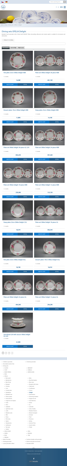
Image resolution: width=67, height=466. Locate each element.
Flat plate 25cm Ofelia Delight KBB (14, 73)
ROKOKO (30, 433)
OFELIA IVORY (7, 431)
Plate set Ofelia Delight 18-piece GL (46, 222)
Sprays (7, 421)
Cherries (8, 386)
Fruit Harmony (32, 400)
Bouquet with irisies (33, 384)
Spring (30, 421)
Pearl (30, 417)
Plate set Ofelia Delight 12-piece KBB (47, 185)
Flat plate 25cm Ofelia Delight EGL (14, 260)
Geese (30, 402)
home (2, 25)
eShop (5, 25)
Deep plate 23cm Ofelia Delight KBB (47, 110)
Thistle (30, 427)
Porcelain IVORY (30, 443)
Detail (25, 84)
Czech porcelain (38, 451)
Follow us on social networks (33, 454)
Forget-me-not (32, 398)
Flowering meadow (33, 396)
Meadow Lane (9, 413)
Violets (7, 429)
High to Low (21, 47)
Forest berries (9, 398)
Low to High (13, 47)
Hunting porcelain (7, 441)
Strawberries (9, 423)
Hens (7, 404)
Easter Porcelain (6, 439)
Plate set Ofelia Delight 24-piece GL (14, 297)
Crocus (30, 390)
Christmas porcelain (31, 362)
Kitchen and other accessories (33, 441)
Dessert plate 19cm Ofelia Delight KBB (15, 110)
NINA (5, 374)
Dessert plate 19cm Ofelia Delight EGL (47, 260)
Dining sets (10, 25)
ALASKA (6, 368)
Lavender (31, 406)
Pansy (7, 417)
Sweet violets (32, 425)
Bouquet (8, 384)
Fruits (7, 402)
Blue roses (31, 382)
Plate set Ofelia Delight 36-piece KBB (47, 73)
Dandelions (8, 392)
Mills (7, 415)
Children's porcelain (7, 362)
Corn (7, 388)
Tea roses (8, 427)
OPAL (29, 431)
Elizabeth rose (9, 394)
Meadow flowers (33, 411)
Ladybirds (8, 406)
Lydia (7, 411)
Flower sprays (9, 396)
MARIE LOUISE (31, 372)
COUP (5, 370)
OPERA (6, 433)
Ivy (29, 404)
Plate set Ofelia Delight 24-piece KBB (47, 147)
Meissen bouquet (33, 413)
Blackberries (8, 380)
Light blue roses (9, 409)
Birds (30, 378)
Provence (31, 419)
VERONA (6, 437)
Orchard (31, 415)
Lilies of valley (32, 409)
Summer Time (32, 423)
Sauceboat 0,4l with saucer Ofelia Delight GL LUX (16, 335)
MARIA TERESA (7, 372)
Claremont (31, 386)
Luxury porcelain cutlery (8, 443)
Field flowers (32, 394)
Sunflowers (8, 425)
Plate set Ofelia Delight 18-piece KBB (15, 185)
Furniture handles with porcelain (34, 439)
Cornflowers (32, 388)
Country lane (9, 390)
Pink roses (8, 419)
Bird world (8, 378)
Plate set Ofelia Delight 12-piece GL (46, 297)
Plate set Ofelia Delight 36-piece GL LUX (16, 147)
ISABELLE (30, 370)
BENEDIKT (30, 368)
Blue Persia (8, 382)
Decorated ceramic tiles (8, 364)
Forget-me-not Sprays (11, 400)
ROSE (5, 435)
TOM (29, 435)
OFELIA (15, 25)
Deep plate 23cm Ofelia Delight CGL (15, 222)
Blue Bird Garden (33, 380)
